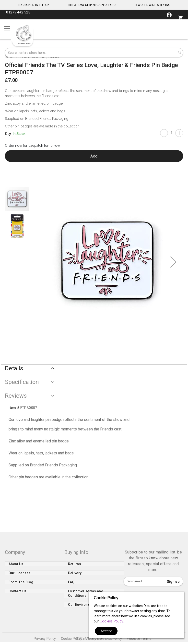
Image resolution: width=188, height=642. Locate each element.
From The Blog (21, 585)
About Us (16, 567)
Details (14, 368)
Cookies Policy (111, 621)
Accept (106, 631)
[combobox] (94, 52)
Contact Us (18, 594)
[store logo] (23, 34)
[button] (173, 262)
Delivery (75, 576)
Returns (74, 567)
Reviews (16, 395)
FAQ (71, 585)
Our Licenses (20, 576)
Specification (22, 382)
